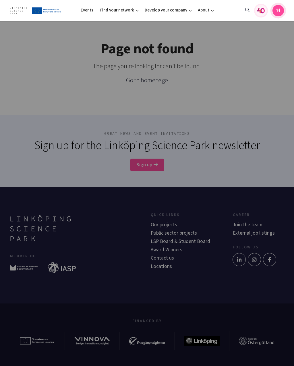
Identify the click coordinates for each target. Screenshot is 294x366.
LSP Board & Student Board (180, 241)
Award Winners (166, 249)
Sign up (147, 164)
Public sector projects (174, 233)
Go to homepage (147, 80)
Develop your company (166, 10)
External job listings (254, 233)
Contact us (162, 258)
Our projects (164, 224)
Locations (161, 266)
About (203, 10)
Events (87, 10)
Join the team (247, 224)
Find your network (117, 10)
